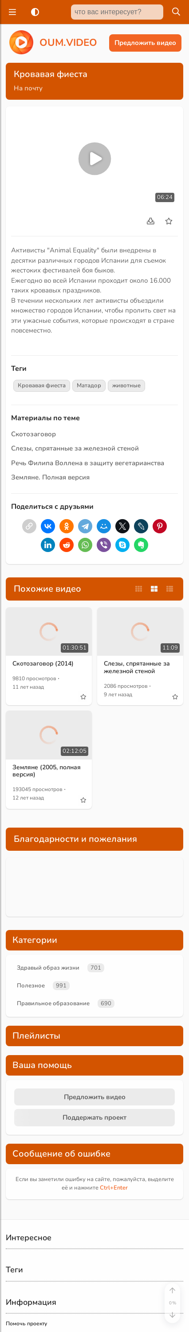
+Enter (114, 1188)
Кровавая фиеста (42, 386)
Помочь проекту (26, 1323)
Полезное (31, 986)
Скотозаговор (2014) (43, 663)
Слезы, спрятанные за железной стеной (75, 448)
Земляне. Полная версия (50, 477)
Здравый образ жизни (48, 968)
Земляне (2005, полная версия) (46, 771)
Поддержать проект (94, 1117)
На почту (28, 88)
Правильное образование (53, 1003)
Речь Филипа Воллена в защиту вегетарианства (87, 463)
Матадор (89, 386)
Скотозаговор (33, 434)
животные (126, 386)
